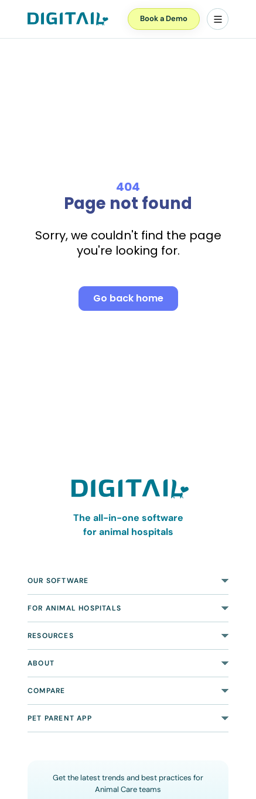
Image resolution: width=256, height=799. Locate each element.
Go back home (128, 298)
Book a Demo (163, 18)
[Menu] (217, 19)
